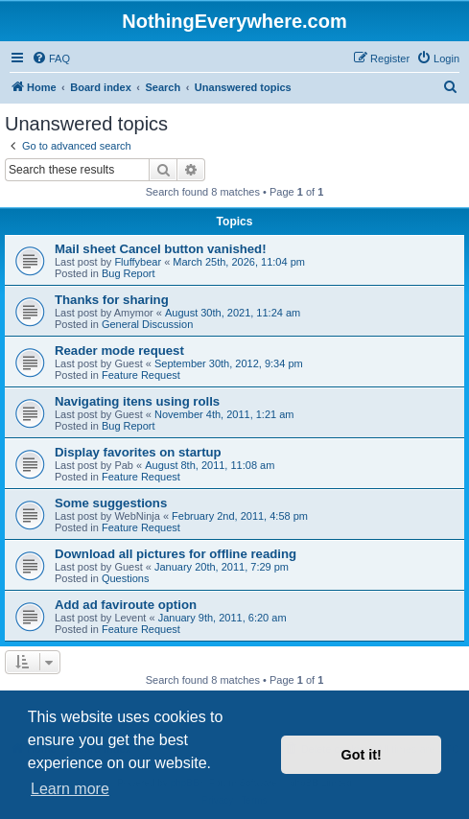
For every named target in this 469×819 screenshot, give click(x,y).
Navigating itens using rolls (137, 401)
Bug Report (128, 273)
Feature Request (141, 375)
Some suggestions (111, 503)
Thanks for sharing (112, 299)
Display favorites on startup (138, 452)
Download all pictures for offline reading (175, 554)
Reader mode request (119, 350)
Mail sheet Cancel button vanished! (161, 249)
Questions (126, 578)
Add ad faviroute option (126, 604)
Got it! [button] (361, 754)
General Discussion (147, 324)
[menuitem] (51, 58)
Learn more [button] (70, 789)
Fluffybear (137, 262)
